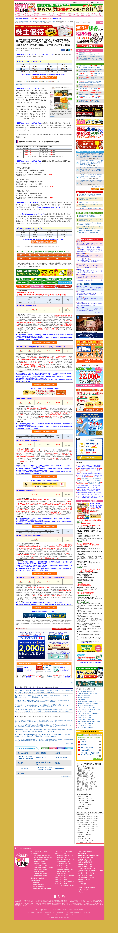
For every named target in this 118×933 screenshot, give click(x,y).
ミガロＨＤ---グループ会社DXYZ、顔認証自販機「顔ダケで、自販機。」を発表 (90, 195)
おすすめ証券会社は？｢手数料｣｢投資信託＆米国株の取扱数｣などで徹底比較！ (90, 82)
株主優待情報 (36, 882)
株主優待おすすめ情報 (84, 695)
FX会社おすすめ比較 (83, 832)
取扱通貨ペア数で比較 (84, 838)
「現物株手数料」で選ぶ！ (39, 861)
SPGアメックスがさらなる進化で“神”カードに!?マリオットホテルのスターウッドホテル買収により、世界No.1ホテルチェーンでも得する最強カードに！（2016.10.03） (44, 696)
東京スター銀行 (90, 309)
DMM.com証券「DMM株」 (90, 260)
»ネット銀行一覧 (99, 312)
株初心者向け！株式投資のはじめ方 (88, 703)
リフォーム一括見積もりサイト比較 (87, 786)
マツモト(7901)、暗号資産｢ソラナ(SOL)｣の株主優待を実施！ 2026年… (90, 219)
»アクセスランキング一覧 (97, 186)
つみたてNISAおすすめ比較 (86, 851)
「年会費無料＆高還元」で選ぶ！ (63, 861)
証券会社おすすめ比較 (83, 814)
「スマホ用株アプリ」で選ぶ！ (40, 873)
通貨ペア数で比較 (83, 808)
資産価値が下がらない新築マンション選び (90, 721)
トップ (16, 21)
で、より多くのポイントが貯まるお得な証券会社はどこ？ (90, 78)
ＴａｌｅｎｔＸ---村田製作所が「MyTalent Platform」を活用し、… (89, 199)
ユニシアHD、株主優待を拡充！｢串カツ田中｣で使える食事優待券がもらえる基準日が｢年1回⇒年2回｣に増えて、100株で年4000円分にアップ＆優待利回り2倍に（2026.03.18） (44, 740)
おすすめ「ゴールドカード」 (86, 828)
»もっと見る (69, 743)
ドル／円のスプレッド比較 (85, 840)
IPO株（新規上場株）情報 (85, 857)
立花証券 (21, 763)
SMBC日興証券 (41, 753)
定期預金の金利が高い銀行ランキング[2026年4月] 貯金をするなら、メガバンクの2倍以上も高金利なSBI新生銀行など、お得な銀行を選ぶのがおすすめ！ (91, 155)
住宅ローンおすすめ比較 (85, 717)
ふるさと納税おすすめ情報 (85, 723)
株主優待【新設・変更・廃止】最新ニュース (43, 888)
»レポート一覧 (88, 208)
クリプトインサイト (85, 912)
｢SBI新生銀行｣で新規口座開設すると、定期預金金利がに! (90, 85)
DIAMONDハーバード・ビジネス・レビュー (54, 915)
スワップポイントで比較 (85, 804)
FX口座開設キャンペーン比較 (86, 800)
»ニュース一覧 (80, 208)
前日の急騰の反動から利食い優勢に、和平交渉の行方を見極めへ (90, 205)
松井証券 (57, 763)
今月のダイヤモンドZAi (85, 879)
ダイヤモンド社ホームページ (49, 910)
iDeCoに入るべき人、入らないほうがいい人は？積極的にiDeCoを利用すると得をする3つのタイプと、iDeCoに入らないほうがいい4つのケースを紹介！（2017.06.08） (43, 705)
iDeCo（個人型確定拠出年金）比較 (88, 855)
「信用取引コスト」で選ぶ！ (39, 863)
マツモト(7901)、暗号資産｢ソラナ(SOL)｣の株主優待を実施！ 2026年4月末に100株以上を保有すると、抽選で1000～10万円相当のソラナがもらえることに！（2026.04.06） (43, 725)
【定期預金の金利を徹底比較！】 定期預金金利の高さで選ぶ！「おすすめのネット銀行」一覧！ (91, 182)
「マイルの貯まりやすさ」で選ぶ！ (64, 863)
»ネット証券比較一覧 (81, 280)
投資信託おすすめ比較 (84, 697)
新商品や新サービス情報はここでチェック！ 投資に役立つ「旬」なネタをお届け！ (90, 53)
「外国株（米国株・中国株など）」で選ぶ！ (43, 867)
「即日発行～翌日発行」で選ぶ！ (63, 871)
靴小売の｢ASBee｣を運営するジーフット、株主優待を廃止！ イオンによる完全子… (90, 216)
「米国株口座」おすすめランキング (88, 818)
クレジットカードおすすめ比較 (86, 707)
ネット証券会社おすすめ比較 (86, 691)
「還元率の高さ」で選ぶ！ (62, 857)
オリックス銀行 (90, 293)
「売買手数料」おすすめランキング (88, 816)
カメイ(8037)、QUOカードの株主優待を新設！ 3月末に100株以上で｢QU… (89, 227)
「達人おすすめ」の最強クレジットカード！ (66, 855)
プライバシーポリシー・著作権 (70, 910)
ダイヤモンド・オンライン (49, 912)
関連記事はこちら (38, 635)
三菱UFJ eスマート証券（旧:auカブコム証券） (90, 249)
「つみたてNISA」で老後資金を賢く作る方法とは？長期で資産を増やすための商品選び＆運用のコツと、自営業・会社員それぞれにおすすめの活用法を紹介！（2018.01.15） (44, 701)
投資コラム (81, 881)
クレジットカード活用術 (61, 877)
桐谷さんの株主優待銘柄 (38, 886)
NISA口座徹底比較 (83, 699)
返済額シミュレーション (85, 770)
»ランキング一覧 (97, 208)
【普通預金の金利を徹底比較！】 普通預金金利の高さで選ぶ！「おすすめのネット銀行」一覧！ (91, 176)
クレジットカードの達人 (61, 879)
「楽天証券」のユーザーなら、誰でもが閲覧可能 (90, 89)
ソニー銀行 (90, 304)
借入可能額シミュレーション (86, 772)
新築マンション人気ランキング (86, 778)
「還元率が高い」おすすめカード (87, 824)
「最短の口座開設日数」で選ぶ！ (40, 859)
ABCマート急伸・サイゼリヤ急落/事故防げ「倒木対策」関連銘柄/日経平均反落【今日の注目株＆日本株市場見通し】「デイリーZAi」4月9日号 (90, 58)
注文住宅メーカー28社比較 (84, 788)
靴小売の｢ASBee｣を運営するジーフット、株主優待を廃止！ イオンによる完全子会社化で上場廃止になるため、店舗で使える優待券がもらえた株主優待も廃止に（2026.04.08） (44, 720)
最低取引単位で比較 (83, 806)
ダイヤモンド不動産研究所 (72, 912)
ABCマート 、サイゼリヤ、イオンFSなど (89, 202)
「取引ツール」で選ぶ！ (38, 871)
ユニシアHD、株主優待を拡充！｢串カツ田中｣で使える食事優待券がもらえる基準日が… (90, 231)
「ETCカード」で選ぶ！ (61, 873)
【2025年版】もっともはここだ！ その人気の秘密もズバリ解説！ (90, 93)
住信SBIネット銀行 (90, 288)
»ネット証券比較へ (66, 776)
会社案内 (59, 910)
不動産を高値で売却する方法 (86, 719)
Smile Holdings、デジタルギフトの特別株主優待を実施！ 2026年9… (90, 223)
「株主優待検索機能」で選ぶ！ (40, 875)
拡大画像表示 (19, 84)
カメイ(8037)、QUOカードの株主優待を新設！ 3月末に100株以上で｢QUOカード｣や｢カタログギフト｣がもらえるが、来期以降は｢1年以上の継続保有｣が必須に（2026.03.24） (43, 735)
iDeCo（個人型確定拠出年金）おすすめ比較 (90, 701)
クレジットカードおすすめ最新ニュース (64, 881)
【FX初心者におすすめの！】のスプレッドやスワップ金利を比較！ (90, 97)
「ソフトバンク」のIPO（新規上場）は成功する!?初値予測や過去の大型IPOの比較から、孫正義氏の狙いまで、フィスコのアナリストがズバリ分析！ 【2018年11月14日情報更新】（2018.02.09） (43, 710)
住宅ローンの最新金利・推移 (86, 768)
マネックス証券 (23, 768)
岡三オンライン (41, 757)
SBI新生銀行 (90, 298)
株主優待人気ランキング (38, 884)
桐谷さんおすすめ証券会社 (85, 705)
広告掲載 (81, 910)
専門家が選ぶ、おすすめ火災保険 (86, 782)
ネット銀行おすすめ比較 (85, 715)
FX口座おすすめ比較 (83, 796)
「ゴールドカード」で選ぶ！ (62, 865)
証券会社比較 (35, 853)
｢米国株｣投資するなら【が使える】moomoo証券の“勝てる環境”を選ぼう (90, 66)
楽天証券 (21, 773)
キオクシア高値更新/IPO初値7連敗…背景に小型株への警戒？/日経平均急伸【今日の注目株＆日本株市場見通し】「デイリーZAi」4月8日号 (91, 169)
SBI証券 (57, 753)
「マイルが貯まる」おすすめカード (88, 826)
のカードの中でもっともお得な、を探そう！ (90, 74)
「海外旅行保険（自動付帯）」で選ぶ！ (65, 869)
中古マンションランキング (84, 780)
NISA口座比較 (82, 853)
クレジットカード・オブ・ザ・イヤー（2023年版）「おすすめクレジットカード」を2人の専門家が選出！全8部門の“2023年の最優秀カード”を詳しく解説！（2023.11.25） (44, 691)
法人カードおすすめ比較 (85, 711)
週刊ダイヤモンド (61, 912)
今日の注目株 (82, 884)
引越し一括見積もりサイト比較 (86, 784)
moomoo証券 (59, 768)
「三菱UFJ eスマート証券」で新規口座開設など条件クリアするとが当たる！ (90, 70)
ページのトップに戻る (67, 683)
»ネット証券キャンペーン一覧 (94, 280)
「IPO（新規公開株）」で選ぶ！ (40, 865)
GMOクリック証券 (61, 757)
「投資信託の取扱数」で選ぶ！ (40, 869)
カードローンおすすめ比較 (85, 727)
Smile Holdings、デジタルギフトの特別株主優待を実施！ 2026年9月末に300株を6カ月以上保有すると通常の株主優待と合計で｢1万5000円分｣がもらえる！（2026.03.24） (43, 730)
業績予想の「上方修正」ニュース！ (87, 820)
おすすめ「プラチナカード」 (86, 830)
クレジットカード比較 (60, 853)
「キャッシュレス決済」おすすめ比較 (88, 713)
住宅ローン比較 (81, 766)
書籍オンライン (70, 915)
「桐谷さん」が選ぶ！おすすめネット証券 (42, 857)
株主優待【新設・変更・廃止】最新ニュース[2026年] (44, 21)
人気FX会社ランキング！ (85, 798)
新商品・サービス (83, 890)
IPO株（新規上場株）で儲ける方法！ (88, 693)
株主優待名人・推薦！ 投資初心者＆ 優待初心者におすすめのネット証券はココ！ (90, 101)
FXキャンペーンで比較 (84, 834)
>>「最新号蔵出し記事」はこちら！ (86, 642)
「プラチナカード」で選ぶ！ (62, 867)
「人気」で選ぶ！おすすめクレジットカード (66, 859)
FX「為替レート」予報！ (84, 842)
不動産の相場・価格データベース (86, 790)
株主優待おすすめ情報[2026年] (25, 21)
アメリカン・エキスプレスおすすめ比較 (89, 709)
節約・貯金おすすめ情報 (85, 725)
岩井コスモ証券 (23, 753)
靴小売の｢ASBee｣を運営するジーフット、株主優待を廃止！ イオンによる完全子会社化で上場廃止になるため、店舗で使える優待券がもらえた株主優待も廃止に (91, 162)
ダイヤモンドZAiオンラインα (86, 887)
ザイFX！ (81, 892)
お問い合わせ (37, 910)
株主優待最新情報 (36, 880)
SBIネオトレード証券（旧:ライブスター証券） (90, 753)
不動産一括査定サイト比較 (85, 776)
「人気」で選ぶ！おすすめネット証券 (41, 855)
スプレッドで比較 (83, 802)
